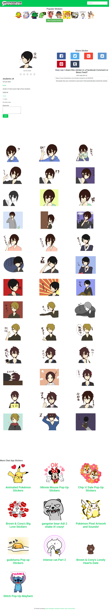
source (4, 96)
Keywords (57, 608)
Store (66, 608)
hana (4, 85)
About (46, 608)
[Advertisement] (54, 37)
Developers (51, 608)
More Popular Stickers (55, 20)
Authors (62, 608)
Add (5, 116)
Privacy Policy (71, 608)
